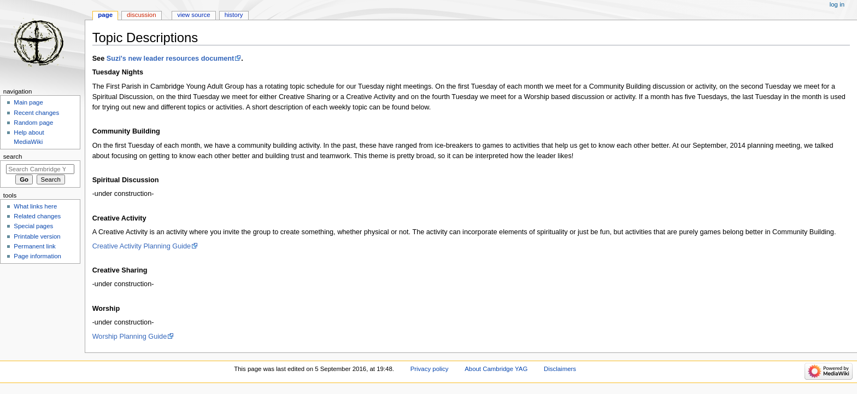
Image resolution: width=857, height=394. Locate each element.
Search (12, 156)
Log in (837, 4)
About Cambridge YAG (496, 369)
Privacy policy (429, 369)
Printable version (37, 236)
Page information (37, 256)
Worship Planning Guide (129, 336)
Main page (28, 102)
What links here (35, 206)
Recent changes (36, 112)
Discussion (141, 14)
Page (105, 14)
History (234, 14)
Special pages (33, 226)
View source (193, 14)
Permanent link (34, 246)
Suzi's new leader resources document (170, 58)
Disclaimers (560, 369)
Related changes (37, 216)
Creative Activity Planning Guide (141, 246)
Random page (33, 122)
